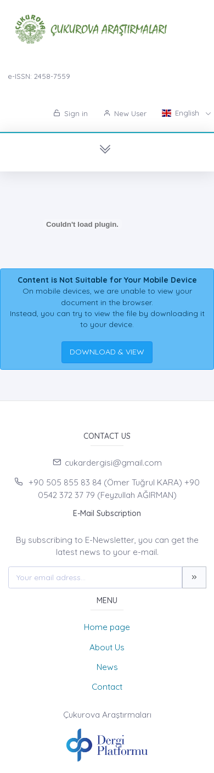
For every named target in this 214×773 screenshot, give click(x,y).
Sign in (70, 113)
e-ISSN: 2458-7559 (39, 76)
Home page (107, 627)
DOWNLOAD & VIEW (107, 352)
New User (125, 113)
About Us (107, 647)
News (107, 667)
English (181, 112)
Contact (107, 687)
